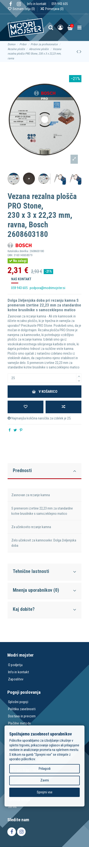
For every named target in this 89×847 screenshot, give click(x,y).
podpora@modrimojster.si (47, 288)
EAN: (10, 255)
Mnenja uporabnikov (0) (44, 590)
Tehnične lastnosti (44, 571)
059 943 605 (60, 4)
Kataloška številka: (18, 251)
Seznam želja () (22, 9)
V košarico (44, 391)
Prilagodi (45, 768)
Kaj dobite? (44, 609)
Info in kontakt (37, 4)
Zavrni (44, 780)
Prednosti (44, 471)
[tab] (44, 470)
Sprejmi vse (44, 792)
